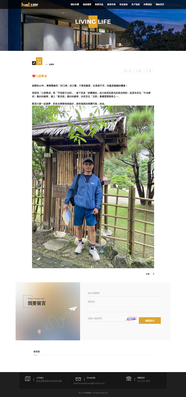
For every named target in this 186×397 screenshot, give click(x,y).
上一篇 (138, 71)
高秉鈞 (51, 64)
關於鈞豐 (75, 4)
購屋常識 (111, 4)
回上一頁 (127, 71)
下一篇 (148, 71)
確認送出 (149, 320)
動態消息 (99, 4)
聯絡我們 (160, 4)
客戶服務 (135, 4)
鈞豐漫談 (148, 4)
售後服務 (123, 4)
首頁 (86, 33)
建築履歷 (87, 4)
